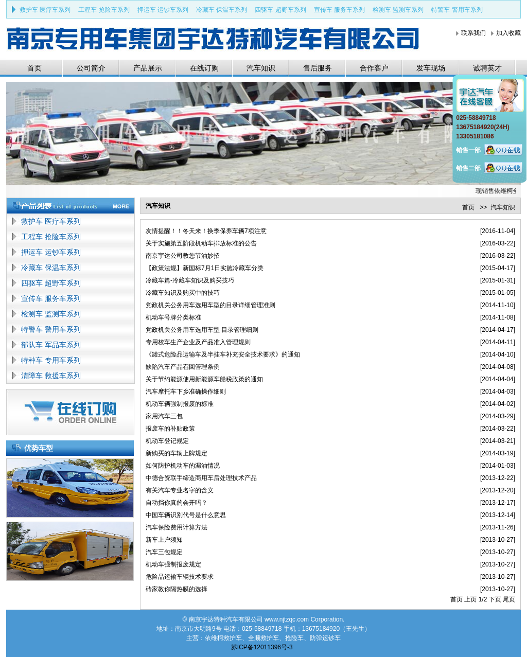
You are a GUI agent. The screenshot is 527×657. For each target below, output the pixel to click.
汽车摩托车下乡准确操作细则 (186, 391)
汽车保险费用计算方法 (176, 527)
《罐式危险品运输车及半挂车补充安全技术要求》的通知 (223, 354)
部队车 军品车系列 (51, 345)
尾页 (509, 599)
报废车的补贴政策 (170, 428)
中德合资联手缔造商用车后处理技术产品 (201, 478)
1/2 (483, 599)
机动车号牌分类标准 (173, 317)
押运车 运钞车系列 (162, 9)
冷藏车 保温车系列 (221, 9)
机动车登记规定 (167, 441)
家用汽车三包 (164, 416)
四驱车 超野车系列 (280, 9)
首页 (34, 68)
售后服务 (317, 68)
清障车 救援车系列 (51, 375)
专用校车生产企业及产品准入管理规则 (198, 342)
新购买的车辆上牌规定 (176, 453)
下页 (495, 599)
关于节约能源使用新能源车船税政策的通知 (204, 379)
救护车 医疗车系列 (45, 9)
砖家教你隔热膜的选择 (176, 589)
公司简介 (91, 68)
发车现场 (430, 68)
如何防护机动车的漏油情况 (183, 465)
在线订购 (204, 68)
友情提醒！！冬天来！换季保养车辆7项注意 (206, 231)
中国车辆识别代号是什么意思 (186, 515)
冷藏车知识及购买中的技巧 (183, 292)
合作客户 (374, 68)
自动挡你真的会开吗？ (176, 502)
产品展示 (147, 68)
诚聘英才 (487, 68)
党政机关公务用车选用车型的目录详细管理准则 (210, 305)
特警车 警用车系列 (456, 9)
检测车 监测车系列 (398, 9)
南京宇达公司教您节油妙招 (183, 255)
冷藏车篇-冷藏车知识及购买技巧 (190, 280)
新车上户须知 (164, 539)
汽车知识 (261, 68)
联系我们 (473, 33)
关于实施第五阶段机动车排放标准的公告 (201, 243)
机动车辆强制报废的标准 (180, 403)
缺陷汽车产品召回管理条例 (183, 366)
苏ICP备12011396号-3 (262, 647)
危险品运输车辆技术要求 (180, 576)
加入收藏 (508, 33)
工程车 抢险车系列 (103, 9)
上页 (470, 599)
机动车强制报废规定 (173, 564)
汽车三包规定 (164, 552)
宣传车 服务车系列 (339, 9)
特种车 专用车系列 (51, 360)
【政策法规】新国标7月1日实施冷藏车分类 (205, 268)
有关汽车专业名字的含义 (180, 490)
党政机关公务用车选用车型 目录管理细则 (202, 329)
